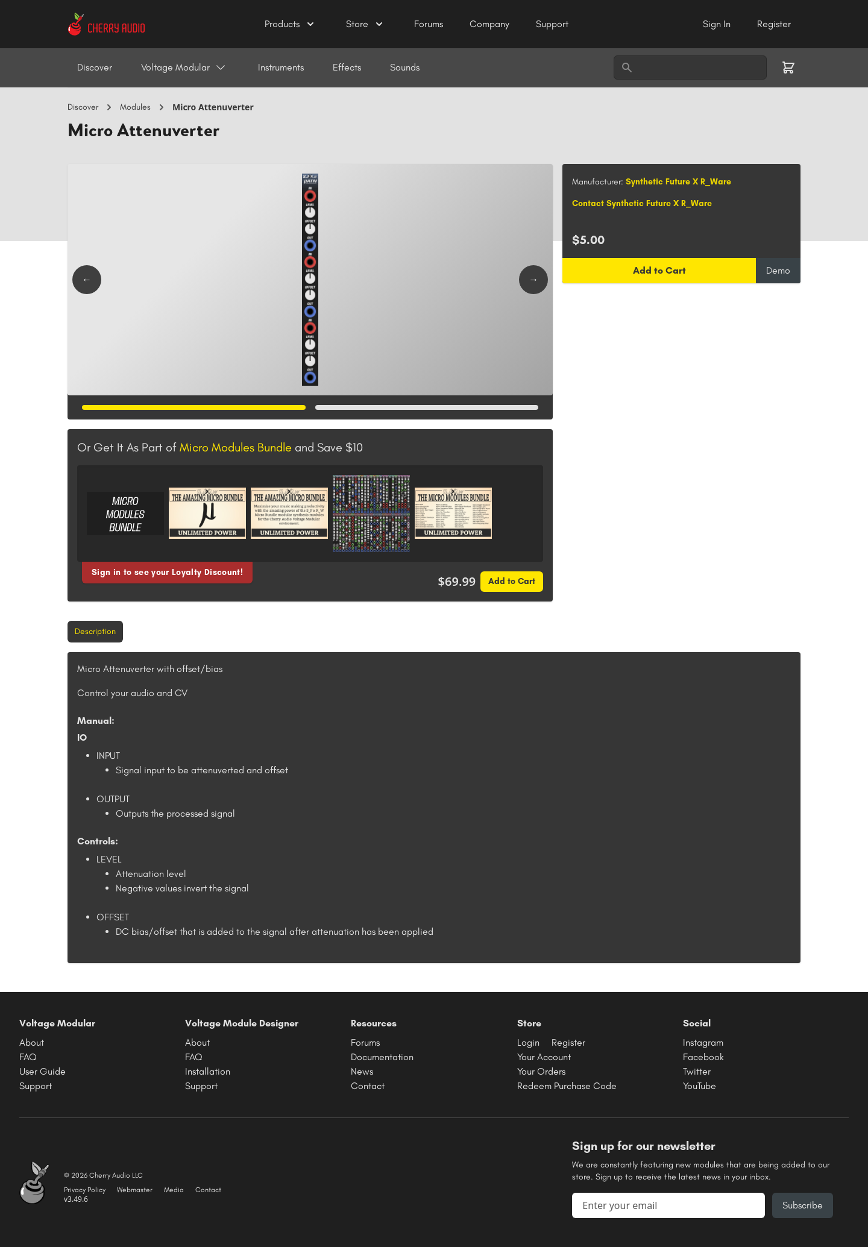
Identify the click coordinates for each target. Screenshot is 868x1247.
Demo (778, 270)
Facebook (703, 1057)
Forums (429, 24)
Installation (207, 1071)
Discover (94, 67)
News (362, 1071)
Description (95, 631)
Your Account (544, 1057)
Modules (135, 107)
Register (774, 24)
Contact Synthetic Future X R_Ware (642, 203)
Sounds (405, 67)
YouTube (699, 1086)
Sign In (718, 24)
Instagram (703, 1042)
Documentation (382, 1057)
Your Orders (541, 1071)
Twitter (697, 1071)
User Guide (42, 1071)
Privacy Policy (84, 1190)
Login (528, 1042)
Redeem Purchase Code (567, 1086)
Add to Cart (511, 581)
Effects (347, 67)
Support (552, 24)
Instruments (281, 67)
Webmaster (135, 1190)
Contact (368, 1086)
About (31, 1042)
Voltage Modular (184, 67)
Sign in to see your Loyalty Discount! (167, 572)
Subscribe (802, 1205)
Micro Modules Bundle (236, 447)
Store (365, 24)
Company (491, 24)
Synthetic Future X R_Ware (678, 182)
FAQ (28, 1057)
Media (174, 1190)
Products (290, 24)
